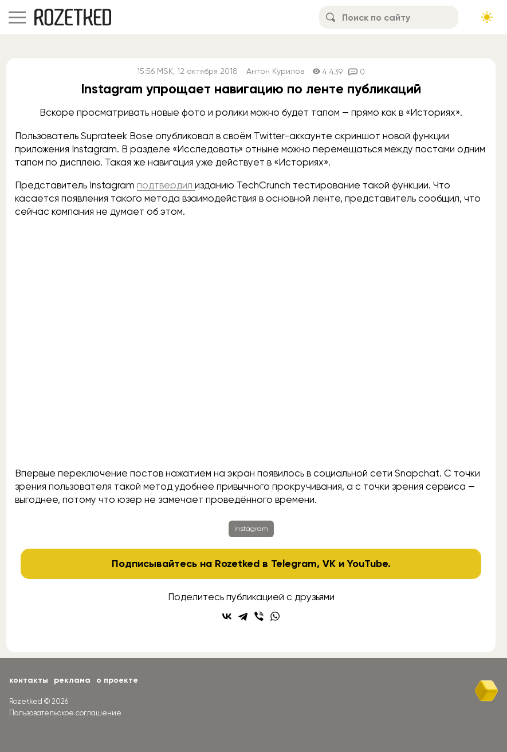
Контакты (28, 680)
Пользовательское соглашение (65, 712)
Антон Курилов (275, 71)
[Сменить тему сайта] (486, 17)
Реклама (72, 680)
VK (329, 563)
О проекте (117, 680)
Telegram (294, 563)
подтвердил (166, 185)
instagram (251, 529)
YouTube (367, 563)
